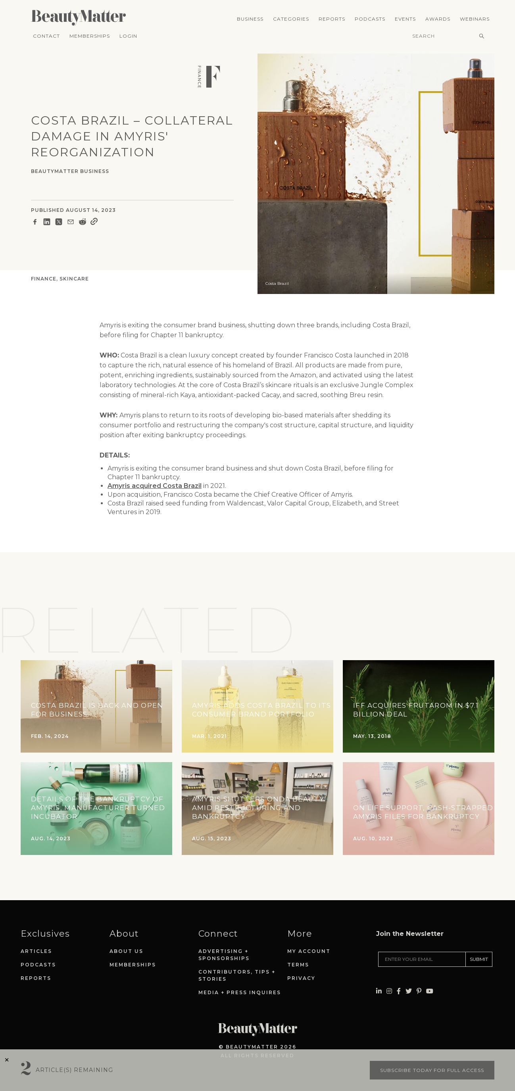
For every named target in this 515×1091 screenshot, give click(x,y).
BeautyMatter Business (70, 171)
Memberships (89, 36)
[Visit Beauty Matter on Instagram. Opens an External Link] (389, 968)
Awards (437, 19)
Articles (36, 951)
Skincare (74, 279)
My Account (309, 951)
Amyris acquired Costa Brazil (155, 486)
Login (128, 36)
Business (250, 19)
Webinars (475, 19)
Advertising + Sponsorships (224, 954)
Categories (291, 19)
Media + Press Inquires (239, 992)
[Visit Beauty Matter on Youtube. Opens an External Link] (429, 968)
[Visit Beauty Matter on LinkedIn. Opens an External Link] (379, 968)
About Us (126, 951)
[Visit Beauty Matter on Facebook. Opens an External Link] (399, 968)
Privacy (301, 978)
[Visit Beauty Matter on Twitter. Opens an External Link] (408, 968)
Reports (332, 19)
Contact (46, 36)
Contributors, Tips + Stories (236, 975)
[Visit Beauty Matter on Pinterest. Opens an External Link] (419, 968)
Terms (298, 965)
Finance (43, 279)
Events (405, 19)
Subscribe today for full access (432, 1070)
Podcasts (370, 19)
